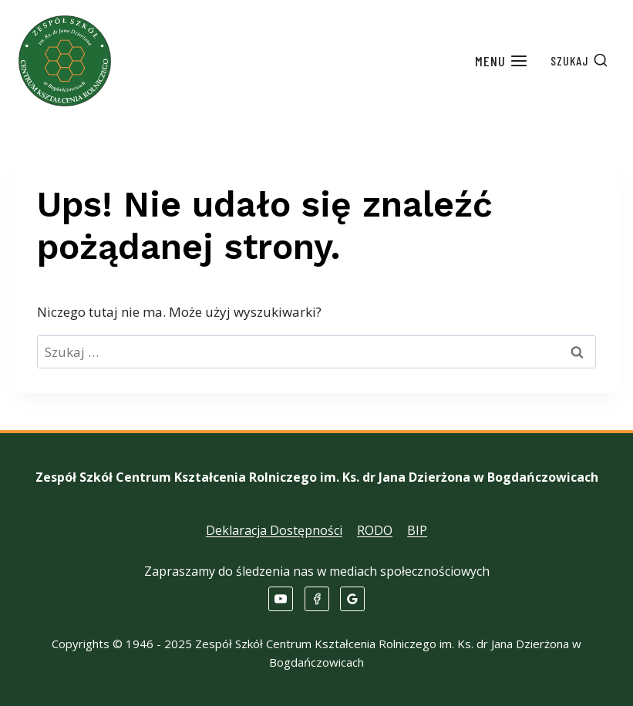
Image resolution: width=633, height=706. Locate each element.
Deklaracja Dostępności (274, 530)
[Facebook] (317, 599)
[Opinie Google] (352, 599)
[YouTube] (280, 599)
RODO (374, 530)
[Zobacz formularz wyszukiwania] (579, 61)
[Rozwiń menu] (501, 61)
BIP (417, 530)
